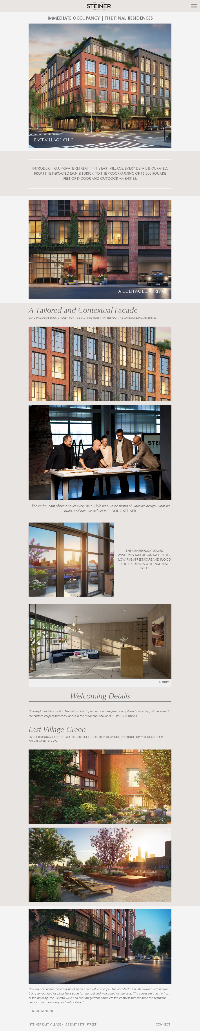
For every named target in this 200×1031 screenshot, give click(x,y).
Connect (163, 1024)
